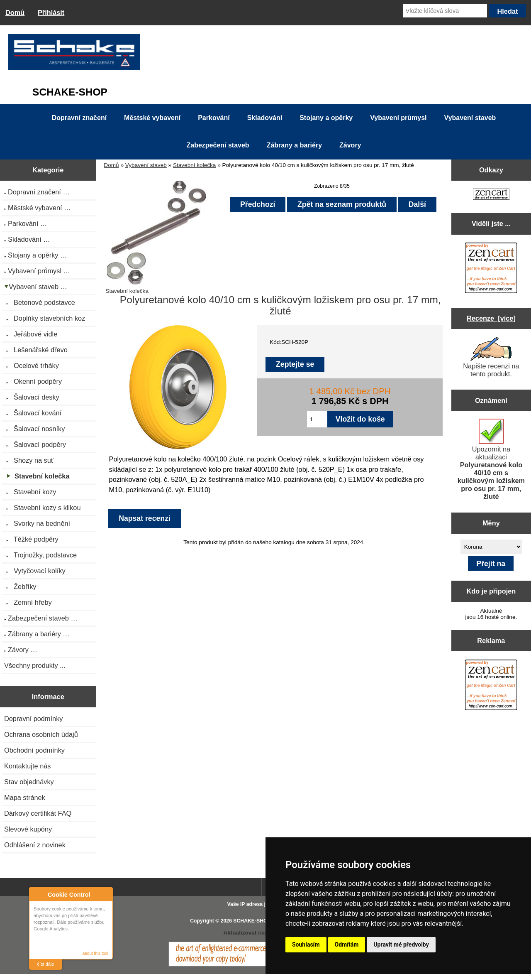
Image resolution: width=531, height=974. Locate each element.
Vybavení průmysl (398, 117)
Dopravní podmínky (33, 718)
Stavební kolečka (194, 165)
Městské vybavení (152, 117)
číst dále (45, 964)
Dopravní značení (79, 117)
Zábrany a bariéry (294, 145)
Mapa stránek (24, 797)
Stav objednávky (29, 781)
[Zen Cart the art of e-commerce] (491, 195)
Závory (350, 145)
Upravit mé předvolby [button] (401, 944)
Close (105, 894)
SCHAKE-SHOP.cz (255, 921)
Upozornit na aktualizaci (491, 459)
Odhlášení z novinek (35, 845)
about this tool (95, 953)
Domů (14, 12)
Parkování (213, 117)
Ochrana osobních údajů (41, 734)
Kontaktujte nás (27, 766)
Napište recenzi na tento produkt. (491, 357)
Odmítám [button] (347, 944)
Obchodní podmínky (34, 750)
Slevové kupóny (28, 829)
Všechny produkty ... (35, 665)
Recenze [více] (491, 318)
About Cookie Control (37, 894)
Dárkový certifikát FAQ (37, 813)
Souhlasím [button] (306, 944)
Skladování (264, 117)
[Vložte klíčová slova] (445, 10)
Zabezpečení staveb (217, 145)
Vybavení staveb (146, 165)
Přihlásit (51, 12)
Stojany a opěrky (326, 117)
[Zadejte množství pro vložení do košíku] (317, 419)
